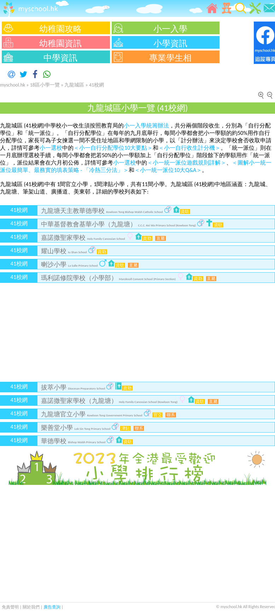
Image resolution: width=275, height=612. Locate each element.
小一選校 (51, 147)
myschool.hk (12, 85)
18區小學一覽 (45, 85)
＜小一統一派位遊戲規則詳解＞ (186, 162)
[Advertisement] (137, 332)
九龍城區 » (76, 85)
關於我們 (32, 607)
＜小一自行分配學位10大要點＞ (113, 147)
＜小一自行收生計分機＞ (189, 147)
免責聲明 (10, 607)
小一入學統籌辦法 (146, 125)
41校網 (96, 85)
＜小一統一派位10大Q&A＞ (168, 170)
